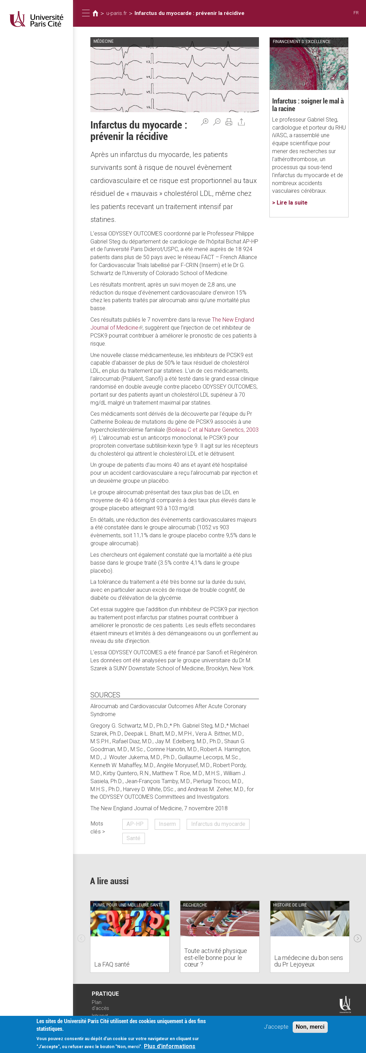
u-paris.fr (116, 13)
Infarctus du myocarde (218, 824)
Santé (133, 838)
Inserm (167, 824)
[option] (130, 937)
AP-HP (135, 824)
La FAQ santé (112, 964)
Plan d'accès (100, 1005)
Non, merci (310, 1027)
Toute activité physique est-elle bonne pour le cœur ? (215, 957)
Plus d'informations (169, 1046)
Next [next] (357, 936)
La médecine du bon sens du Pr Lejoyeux (308, 961)
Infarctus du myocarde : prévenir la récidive (189, 13)
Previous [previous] (81, 936)
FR (356, 12)
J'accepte (276, 1026)
